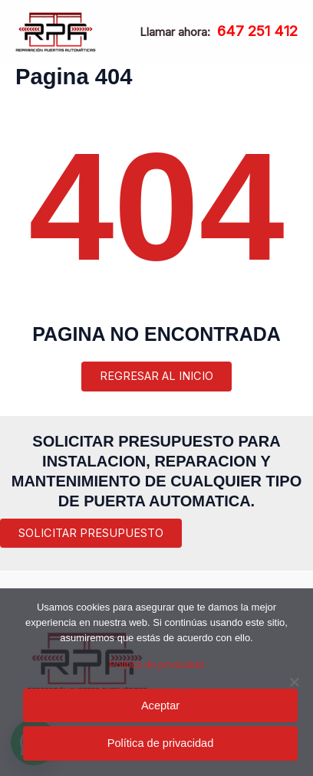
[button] (91, 533)
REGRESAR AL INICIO (156, 376)
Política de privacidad (156, 664)
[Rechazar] (293, 681)
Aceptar (160, 705)
